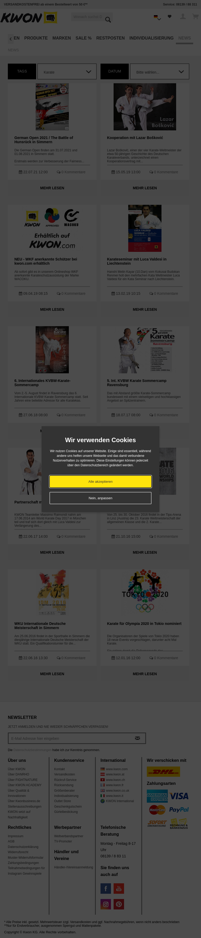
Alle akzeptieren (100, 482)
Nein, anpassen (100, 498)
